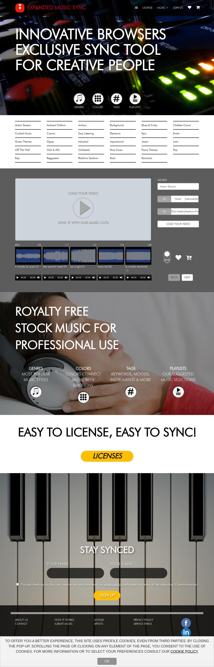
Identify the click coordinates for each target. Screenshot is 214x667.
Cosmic (51, 133)
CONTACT (21, 624)
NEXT (187, 277)
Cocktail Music (23, 133)
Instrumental (191, 199)
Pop (175, 150)
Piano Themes (149, 150)
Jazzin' (145, 141)
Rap (17, 158)
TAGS (116, 107)
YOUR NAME (58, 564)
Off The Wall (22, 150)
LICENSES (107, 456)
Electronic (115, 133)
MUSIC (162, 7)
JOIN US (178, 7)
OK (107, 661)
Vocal (176, 199)
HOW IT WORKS (64, 620)
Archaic (82, 125)
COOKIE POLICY (184, 651)
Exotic (176, 133)
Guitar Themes (23, 141)
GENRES (79, 107)
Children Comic (182, 125)
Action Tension (23, 125)
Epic (144, 133)
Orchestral (84, 150)
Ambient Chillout (56, 125)
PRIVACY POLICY (143, 620)
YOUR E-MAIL (121, 564)
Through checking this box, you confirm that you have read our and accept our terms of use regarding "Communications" (107, 584)
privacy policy (113, 584)
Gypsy (50, 141)
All (162, 199)
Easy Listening (86, 133)
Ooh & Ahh (53, 150)
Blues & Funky (149, 125)
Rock (112, 158)
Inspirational (117, 141)
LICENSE (147, 7)
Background (117, 125)
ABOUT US (21, 620)
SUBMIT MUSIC (64, 624)
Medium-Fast (192, 211)
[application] (28, 277)
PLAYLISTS (135, 107)
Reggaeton (53, 158)
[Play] (17, 277)
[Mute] (38, 277)
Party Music (116, 150)
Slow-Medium (178, 211)
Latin (175, 141)
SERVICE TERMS (143, 624)
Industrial (83, 141)
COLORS (98, 107)
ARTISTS (98, 624)
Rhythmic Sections (88, 158)
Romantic (147, 158)
